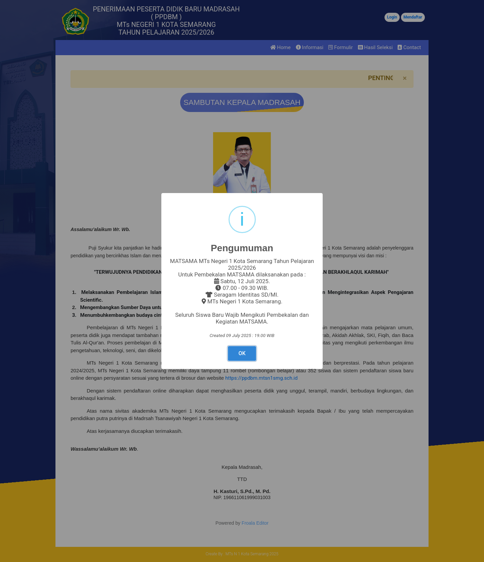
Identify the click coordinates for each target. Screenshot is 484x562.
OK (241, 353)
